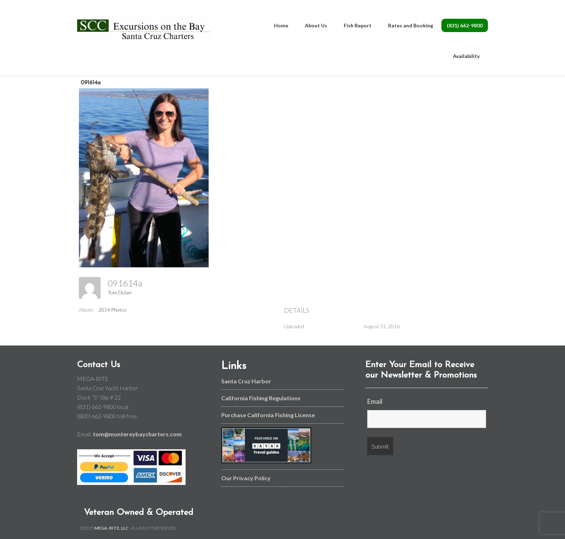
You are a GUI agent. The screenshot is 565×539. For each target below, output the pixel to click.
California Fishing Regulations (261, 398)
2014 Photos (112, 310)
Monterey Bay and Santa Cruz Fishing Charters (143, 28)
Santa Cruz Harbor (246, 381)
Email (375, 401)
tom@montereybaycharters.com (137, 434)
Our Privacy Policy (246, 478)
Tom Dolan (120, 292)
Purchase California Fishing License (268, 414)
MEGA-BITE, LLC (111, 528)
